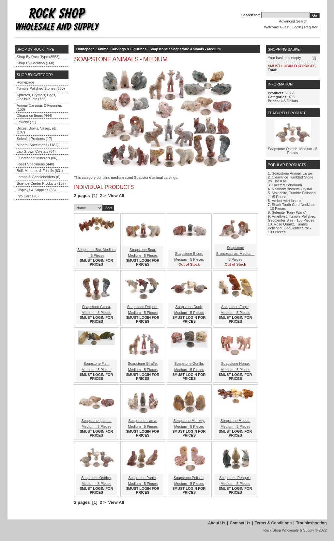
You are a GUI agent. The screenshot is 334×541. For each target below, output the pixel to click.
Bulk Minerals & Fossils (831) (40, 171)
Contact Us (240, 523)
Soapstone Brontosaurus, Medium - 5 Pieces (235, 253)
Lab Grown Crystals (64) (36, 151)
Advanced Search (293, 21)
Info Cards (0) (27, 196)
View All (116, 195)
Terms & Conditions (273, 523)
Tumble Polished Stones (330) (41, 88)
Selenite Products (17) (34, 139)
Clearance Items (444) (34, 115)
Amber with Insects (287, 201)
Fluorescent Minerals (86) (37, 158)
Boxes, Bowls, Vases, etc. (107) (37, 130)
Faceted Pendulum (287, 185)
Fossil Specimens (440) (35, 164)
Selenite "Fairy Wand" (289, 212)
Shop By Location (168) (35, 63)
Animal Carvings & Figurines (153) (39, 107)
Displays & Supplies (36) (36, 190)
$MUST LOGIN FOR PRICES (96, 262)
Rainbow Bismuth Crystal (292, 189)
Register (310, 27)
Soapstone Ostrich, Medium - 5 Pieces (292, 151)
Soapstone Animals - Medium (196, 49)
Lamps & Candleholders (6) (38, 177)
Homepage (25, 82)
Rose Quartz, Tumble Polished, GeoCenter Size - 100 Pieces (289, 228)
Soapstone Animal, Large (292, 173)
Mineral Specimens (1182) (37, 145)
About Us (216, 523)
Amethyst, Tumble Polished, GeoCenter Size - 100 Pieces (292, 218)
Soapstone (158, 49)
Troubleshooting (311, 523)
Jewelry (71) (26, 122)
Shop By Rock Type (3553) (38, 57)
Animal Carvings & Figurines (122, 49)
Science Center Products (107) (41, 183)
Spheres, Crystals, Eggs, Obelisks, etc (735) (36, 97)
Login (297, 27)
